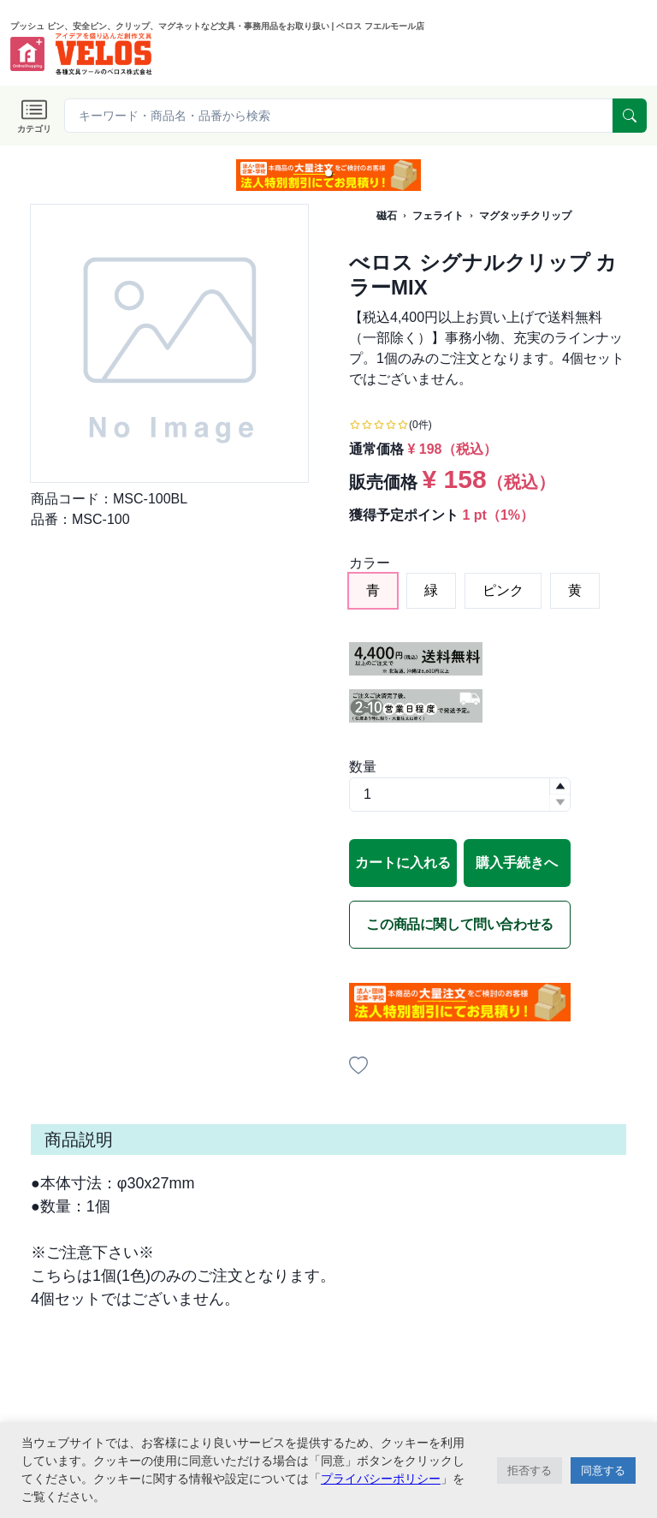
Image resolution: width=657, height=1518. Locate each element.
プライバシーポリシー (381, 1478)
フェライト (438, 216)
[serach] (630, 115)
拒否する (529, 1470)
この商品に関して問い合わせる (459, 924)
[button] (328, 173)
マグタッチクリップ (525, 216)
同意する (603, 1470)
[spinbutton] (460, 794)
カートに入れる (403, 862)
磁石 (386, 216)
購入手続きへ (517, 862)
